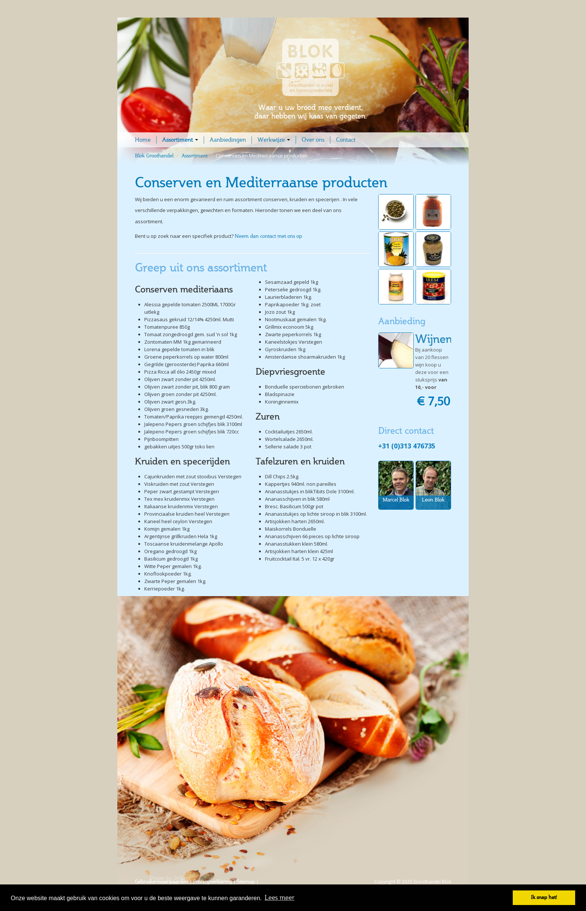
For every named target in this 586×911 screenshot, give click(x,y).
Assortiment (180, 139)
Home (143, 140)
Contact (345, 140)
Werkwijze (273, 140)
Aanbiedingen (228, 140)
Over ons (313, 140)
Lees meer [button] (279, 897)
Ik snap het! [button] (544, 897)
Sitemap (246, 881)
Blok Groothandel (155, 156)
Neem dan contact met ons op (268, 236)
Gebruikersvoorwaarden (161, 881)
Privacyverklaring (212, 881)
